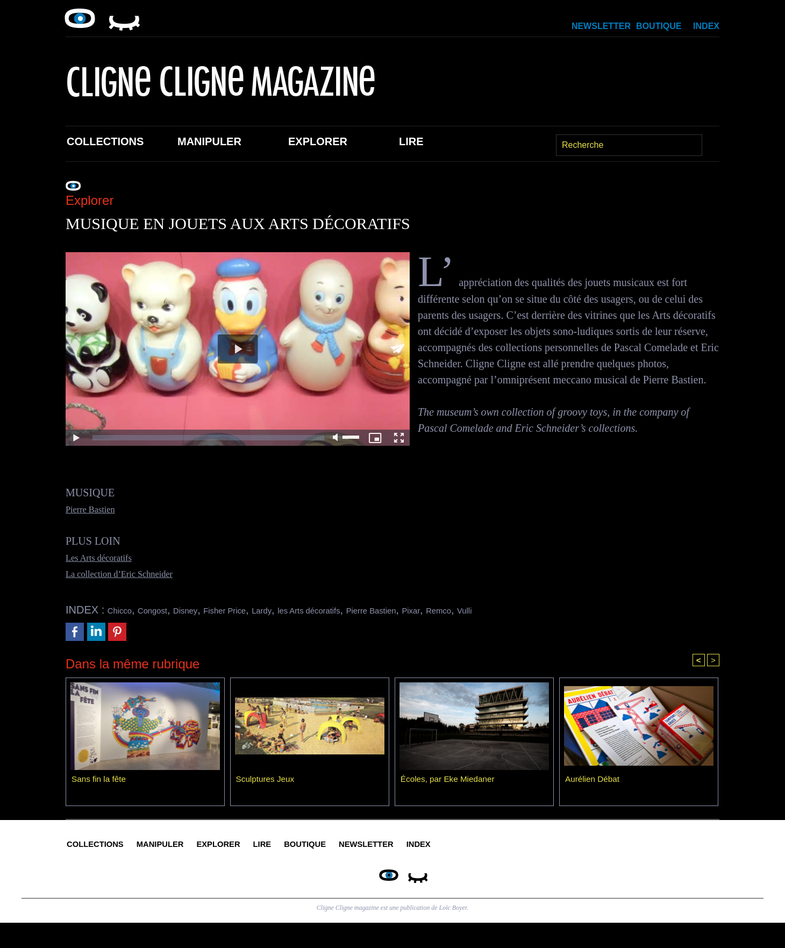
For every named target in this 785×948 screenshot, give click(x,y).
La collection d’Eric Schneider (131, 573)
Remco (537, 610)
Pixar (502, 610)
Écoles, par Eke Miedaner (450, 781)
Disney (208, 610)
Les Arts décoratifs (106, 557)
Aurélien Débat (593, 781)
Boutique (658, 26)
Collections (105, 141)
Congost (166, 610)
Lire (411, 141)
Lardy (307, 610)
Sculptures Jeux (266, 781)
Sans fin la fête (100, 781)
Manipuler (209, 141)
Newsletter (601, 26)
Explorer (317, 141)
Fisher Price (259, 610)
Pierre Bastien (96, 509)
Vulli (570, 610)
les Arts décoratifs (368, 610)
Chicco (124, 610)
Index (706, 26)
